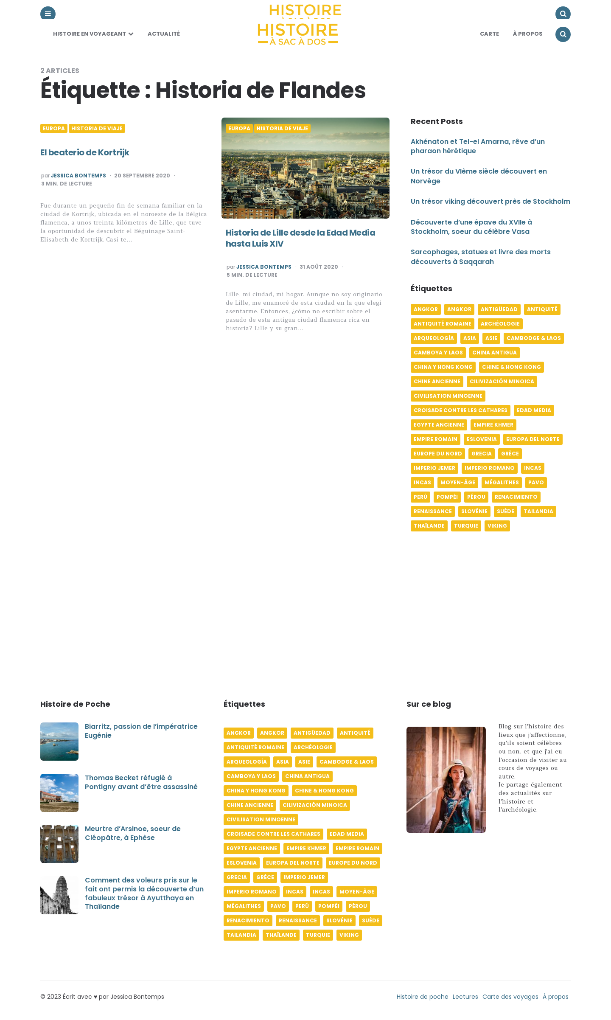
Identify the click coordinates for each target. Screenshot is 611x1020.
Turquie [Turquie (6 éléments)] (466, 525)
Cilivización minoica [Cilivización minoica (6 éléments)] (502, 381)
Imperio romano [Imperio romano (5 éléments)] (490, 468)
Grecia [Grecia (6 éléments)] (481, 453)
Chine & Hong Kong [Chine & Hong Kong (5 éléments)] (511, 367)
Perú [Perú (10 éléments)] (420, 496)
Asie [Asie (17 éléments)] (491, 338)
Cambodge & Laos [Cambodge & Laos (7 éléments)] (534, 338)
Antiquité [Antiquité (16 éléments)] (542, 309)
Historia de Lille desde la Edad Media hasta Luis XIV (301, 238)
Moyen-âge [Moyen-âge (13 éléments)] (457, 482)
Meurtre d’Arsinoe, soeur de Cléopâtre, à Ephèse (133, 833)
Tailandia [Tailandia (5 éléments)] (538, 511)
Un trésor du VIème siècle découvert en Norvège (479, 175)
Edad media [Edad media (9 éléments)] (534, 410)
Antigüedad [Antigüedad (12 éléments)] (499, 309)
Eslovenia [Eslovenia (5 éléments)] (482, 439)
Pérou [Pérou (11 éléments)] (476, 496)
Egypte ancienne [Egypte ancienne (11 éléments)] (439, 424)
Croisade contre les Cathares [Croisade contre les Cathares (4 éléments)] (460, 410)
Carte (489, 34)
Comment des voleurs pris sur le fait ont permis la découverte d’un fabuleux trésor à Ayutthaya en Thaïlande (144, 893)
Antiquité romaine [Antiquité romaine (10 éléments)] (442, 323)
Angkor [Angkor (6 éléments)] (426, 309)
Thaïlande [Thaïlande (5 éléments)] (429, 525)
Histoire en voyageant (89, 34)
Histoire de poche (422, 996)
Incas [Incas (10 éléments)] (532, 468)
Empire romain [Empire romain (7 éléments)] (435, 439)
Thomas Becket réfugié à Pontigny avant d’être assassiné (141, 782)
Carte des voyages (510, 996)
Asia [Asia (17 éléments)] (469, 338)
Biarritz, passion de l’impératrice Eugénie (141, 731)
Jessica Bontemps (78, 176)
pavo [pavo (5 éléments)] (536, 482)
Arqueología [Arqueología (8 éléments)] (434, 338)
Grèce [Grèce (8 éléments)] (510, 453)
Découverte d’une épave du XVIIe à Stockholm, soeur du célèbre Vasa (471, 226)
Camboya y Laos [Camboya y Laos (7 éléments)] (438, 352)
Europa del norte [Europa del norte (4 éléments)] (533, 439)
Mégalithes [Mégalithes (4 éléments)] (502, 482)
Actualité (164, 34)
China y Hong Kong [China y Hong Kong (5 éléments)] (443, 367)
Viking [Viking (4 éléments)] (497, 525)
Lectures (465, 996)
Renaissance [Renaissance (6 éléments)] (433, 511)
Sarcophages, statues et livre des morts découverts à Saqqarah (481, 256)
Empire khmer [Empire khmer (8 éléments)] (493, 424)
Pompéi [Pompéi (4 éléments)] (447, 496)
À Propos (528, 34)
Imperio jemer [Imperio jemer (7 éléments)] (434, 468)
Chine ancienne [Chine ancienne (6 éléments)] (437, 381)
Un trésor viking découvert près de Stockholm (490, 201)
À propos (556, 996)
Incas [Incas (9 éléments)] (422, 482)
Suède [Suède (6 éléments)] (505, 511)
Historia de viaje (97, 129)
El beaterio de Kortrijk (84, 152)
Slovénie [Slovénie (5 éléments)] (474, 511)
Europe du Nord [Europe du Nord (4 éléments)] (438, 453)
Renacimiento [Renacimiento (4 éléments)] (516, 496)
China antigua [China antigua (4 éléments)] (494, 352)
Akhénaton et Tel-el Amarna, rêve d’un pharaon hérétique (478, 146)
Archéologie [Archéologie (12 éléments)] (500, 323)
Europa (54, 129)
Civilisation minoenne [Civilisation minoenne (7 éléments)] (448, 395)
